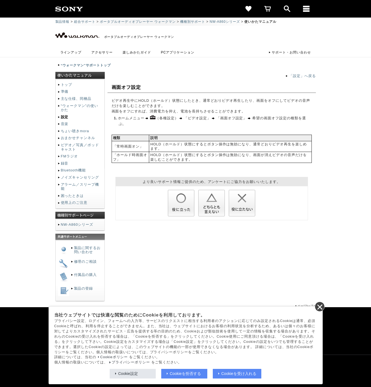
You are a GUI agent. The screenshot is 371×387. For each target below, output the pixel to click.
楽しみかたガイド (137, 52)
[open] (287, 9)
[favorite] (248, 9)
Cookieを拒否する (185, 373)
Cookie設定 (128, 373)
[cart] (267, 9)
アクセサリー (102, 52)
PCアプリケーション (177, 52)
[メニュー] (306, 9)
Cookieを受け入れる (238, 373)
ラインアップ (71, 52)
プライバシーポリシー (131, 362)
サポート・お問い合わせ (291, 52)
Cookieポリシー (114, 357)
